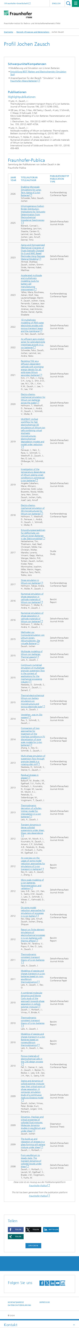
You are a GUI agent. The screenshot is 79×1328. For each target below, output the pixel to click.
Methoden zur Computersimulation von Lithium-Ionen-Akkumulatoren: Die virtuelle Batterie (33, 638)
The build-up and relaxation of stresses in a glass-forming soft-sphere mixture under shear (33, 1143)
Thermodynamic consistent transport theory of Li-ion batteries (32, 957)
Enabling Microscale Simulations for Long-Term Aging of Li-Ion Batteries (31, 191)
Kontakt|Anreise (16, 1302)
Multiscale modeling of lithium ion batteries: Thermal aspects (31, 654)
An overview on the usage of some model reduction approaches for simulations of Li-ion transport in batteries (33, 864)
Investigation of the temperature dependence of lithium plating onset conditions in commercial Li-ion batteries (33, 475)
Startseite (8, 32)
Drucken (33, 1245)
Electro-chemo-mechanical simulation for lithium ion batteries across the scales (33, 398)
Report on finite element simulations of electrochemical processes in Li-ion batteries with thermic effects (33, 935)
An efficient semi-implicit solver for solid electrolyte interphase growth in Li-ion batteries (33, 343)
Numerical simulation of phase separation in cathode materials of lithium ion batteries (32, 598)
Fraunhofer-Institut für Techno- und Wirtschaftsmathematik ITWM (32, 23)
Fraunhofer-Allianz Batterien (23, 81)
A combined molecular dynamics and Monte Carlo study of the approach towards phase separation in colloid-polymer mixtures (32, 999)
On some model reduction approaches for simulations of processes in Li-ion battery (33, 911)
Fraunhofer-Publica (38, 1185)
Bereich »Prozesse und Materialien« (33, 32)
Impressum (45, 1302)
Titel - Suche (68, 3)
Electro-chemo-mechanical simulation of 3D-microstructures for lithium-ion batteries (33, 509)
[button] (16, 1229)
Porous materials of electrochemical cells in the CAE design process (32, 1059)
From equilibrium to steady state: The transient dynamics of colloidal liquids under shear (31, 1161)
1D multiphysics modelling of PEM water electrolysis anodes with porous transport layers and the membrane (32, 325)
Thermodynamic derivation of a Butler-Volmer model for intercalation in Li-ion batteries (31, 811)
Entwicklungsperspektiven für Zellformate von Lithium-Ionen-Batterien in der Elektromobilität (33, 534)
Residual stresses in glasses (30, 776)
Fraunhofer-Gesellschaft (17, 3)
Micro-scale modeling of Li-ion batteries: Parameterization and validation (32, 884)
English (56, 3)
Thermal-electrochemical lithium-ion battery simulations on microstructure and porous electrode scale (32, 701)
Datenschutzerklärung (19, 1305)
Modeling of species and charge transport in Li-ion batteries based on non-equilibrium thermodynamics (33, 976)
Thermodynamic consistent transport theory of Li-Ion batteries (32, 1020)
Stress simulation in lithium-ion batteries (30, 581)
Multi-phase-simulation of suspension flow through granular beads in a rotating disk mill (33, 760)
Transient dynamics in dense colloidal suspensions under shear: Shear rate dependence (33, 828)
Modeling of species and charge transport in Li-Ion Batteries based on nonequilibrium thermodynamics (33, 1040)
